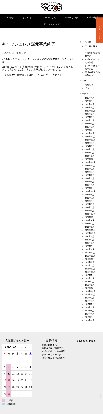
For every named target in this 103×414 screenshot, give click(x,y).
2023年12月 (90, 159)
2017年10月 (90, 294)
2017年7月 (89, 304)
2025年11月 (90, 111)
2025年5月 (89, 120)
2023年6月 (89, 178)
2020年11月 (90, 230)
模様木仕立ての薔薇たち (53, 358)
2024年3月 (89, 153)
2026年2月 (89, 104)
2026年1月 (89, 107)
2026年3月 (89, 101)
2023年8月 (89, 172)
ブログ (88, 88)
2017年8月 (89, 301)
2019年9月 (89, 262)
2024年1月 (89, 156)
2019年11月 (90, 256)
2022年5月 (89, 201)
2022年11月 (90, 191)
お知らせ (9, 17)
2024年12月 (90, 136)
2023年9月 (89, 169)
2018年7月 (89, 275)
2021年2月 (89, 223)
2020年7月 (89, 240)
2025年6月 (89, 117)
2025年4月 (89, 124)
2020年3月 (89, 246)
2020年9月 (89, 236)
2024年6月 (89, 146)
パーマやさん (49, 17)
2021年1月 (89, 227)
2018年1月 (89, 285)
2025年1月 (89, 133)
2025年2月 (89, 130)
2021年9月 (89, 220)
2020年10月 (90, 233)
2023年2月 (89, 188)
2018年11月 (90, 272)
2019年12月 (90, 252)
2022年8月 (89, 194)
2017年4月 (89, 314)
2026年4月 (89, 98)
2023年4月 (89, 185)
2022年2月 (89, 207)
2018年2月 (89, 281)
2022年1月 (89, 211)
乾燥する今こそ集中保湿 (53, 351)
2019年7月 (89, 265)
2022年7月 (89, 198)
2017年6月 (89, 307)
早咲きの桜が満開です (52, 348)
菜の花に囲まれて (50, 345)
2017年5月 (89, 310)
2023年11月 (90, 162)
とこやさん (28, 17)
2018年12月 (90, 269)
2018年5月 (89, 278)
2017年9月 (89, 298)
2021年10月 (90, 217)
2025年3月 (89, 127)
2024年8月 (89, 143)
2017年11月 (90, 291)
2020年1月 (89, 249)
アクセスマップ (52, 24)
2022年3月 (89, 204)
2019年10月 (90, 259)
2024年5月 (89, 149)
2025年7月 (89, 114)
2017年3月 (89, 317)
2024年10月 (90, 140)
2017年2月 (89, 320)
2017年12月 (90, 288)
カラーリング (71, 17)
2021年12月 (90, 214)
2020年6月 (89, 243)
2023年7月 (89, 175)
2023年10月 (90, 165)
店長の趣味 (92, 17)
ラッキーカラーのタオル (53, 354)
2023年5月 (89, 182)
